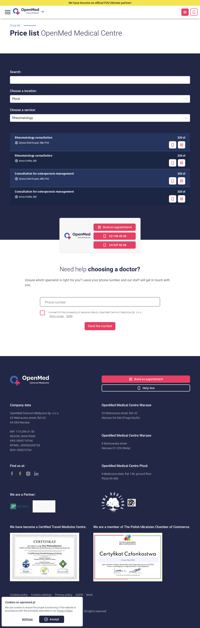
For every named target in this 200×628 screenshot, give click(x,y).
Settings (27, 619)
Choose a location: (23, 91)
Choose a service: (23, 110)
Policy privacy (56, 316)
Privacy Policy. (65, 610)
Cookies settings (41, 594)
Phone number (55, 302)
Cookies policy (19, 594)
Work (89, 594)
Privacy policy (63, 594)
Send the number (100, 326)
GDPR (69, 316)
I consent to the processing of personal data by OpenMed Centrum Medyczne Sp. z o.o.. (95, 314)
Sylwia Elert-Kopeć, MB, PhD (32, 142)
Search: (15, 72)
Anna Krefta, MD (26, 160)
